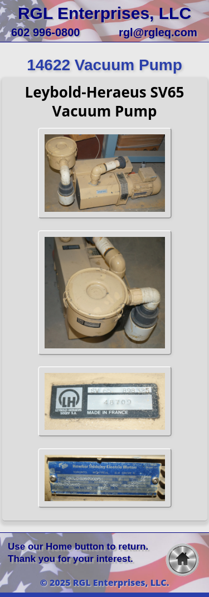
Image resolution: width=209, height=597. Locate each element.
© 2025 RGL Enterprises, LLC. (104, 582)
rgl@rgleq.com (158, 32)
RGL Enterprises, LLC (104, 13)
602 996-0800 (45, 32)
